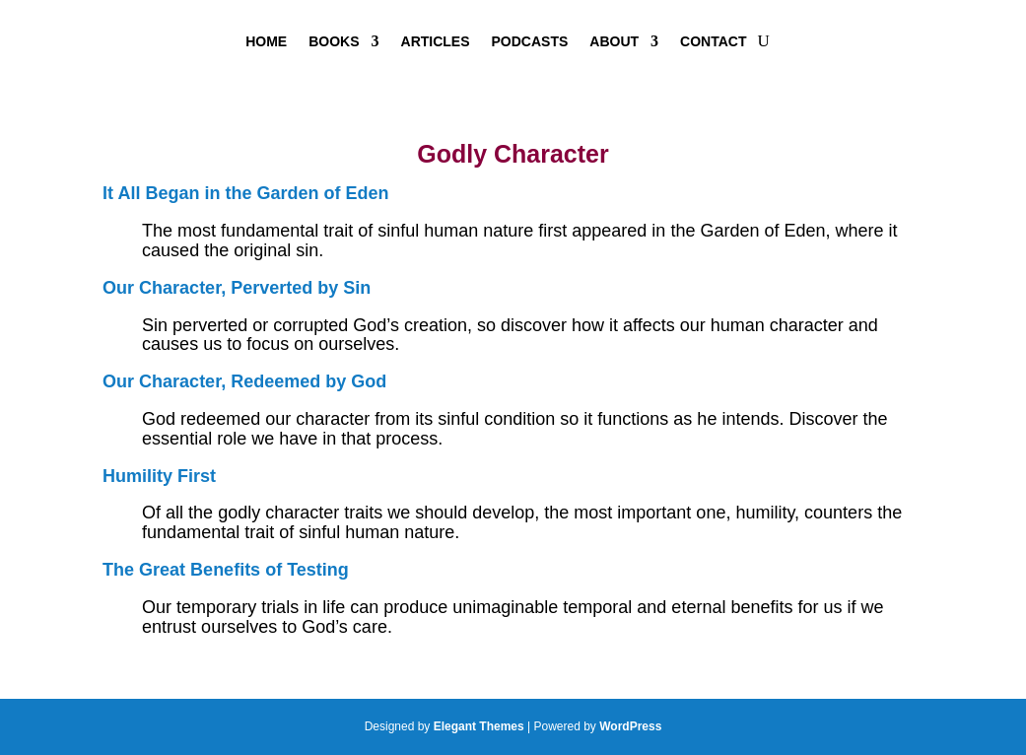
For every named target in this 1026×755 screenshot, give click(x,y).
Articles (435, 41)
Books (333, 41)
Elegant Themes (479, 726)
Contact (713, 41)
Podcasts (530, 41)
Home (266, 41)
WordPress (630, 726)
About (614, 41)
